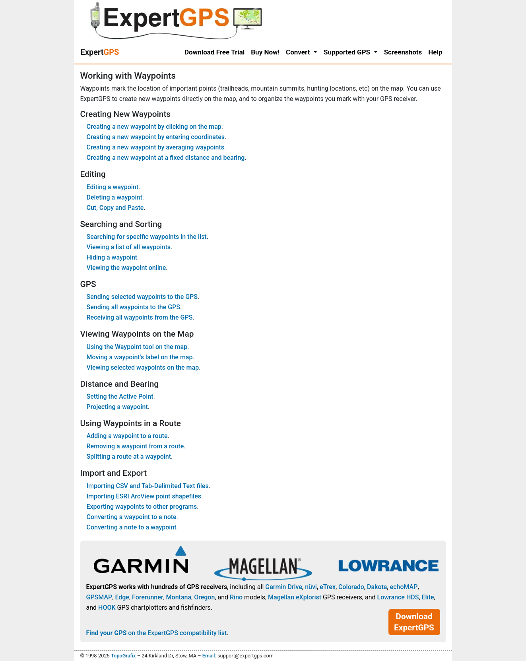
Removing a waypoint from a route (135, 446)
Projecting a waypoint (117, 407)
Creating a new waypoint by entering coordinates (156, 137)
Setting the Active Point (120, 396)
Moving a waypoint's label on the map (140, 357)
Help (435, 52)
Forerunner (147, 597)
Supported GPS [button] (348, 52)
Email (208, 656)
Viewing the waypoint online (126, 267)
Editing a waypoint (113, 187)
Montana (178, 597)
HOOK (107, 607)
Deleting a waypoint (114, 197)
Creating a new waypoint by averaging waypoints (156, 147)
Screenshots (403, 52)
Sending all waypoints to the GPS (134, 307)
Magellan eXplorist (294, 597)
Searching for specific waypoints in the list (147, 236)
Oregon (204, 597)
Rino (236, 597)
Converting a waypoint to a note (132, 517)
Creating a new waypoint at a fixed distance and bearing (166, 157)
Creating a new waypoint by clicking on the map (154, 126)
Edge (122, 597)
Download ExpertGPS (414, 622)
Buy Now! (265, 52)
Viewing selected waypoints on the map (143, 367)
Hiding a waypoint (112, 257)
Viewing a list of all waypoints (129, 247)
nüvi (311, 587)
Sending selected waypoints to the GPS (142, 296)
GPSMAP (99, 597)
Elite (428, 597)
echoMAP (404, 587)
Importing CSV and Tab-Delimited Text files (148, 486)
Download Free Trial (214, 52)
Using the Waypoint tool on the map (137, 347)
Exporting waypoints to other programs (142, 506)
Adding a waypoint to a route (127, 436)
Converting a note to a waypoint (132, 527)
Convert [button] (299, 52)
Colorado (351, 587)
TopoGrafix (123, 656)
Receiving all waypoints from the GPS (140, 317)
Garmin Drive (283, 587)
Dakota (377, 587)
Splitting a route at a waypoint (129, 456)
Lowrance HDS (398, 597)
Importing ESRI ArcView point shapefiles (144, 496)
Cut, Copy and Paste (115, 207)
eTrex (328, 587)
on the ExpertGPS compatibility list (156, 633)
